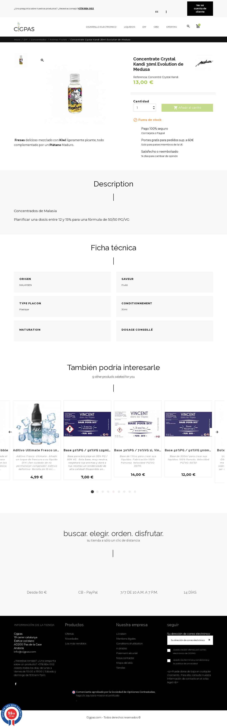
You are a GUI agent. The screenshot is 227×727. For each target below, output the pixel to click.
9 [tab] (135, 491)
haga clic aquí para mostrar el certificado (97, 694)
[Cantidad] (145, 107)
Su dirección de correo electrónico (188, 633)
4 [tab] (108, 491)
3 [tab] (103, 491)
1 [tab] (92, 491)
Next (217, 432)
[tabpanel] (87, 441)
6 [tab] (119, 491)
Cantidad (141, 101)
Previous (10, 432)
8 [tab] (129, 491)
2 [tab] (97, 491)
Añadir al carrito (187, 108)
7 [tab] (124, 491)
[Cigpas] (24, 27)
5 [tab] (113, 491)
